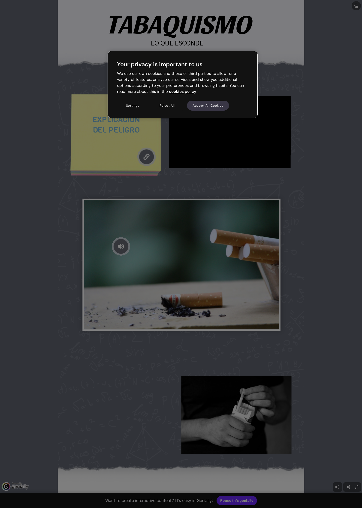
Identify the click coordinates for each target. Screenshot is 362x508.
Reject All (167, 105)
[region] (183, 84)
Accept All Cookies (208, 105)
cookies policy (182, 91)
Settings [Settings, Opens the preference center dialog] (132, 105)
